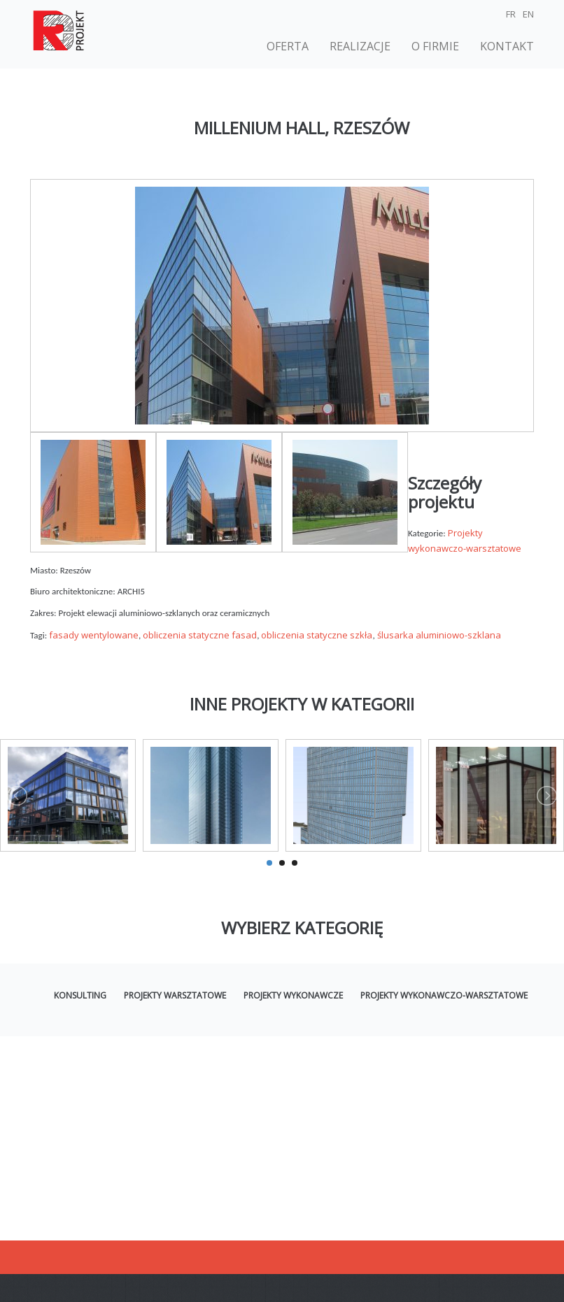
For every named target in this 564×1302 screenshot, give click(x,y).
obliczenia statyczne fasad (200, 635)
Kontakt (507, 46)
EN (528, 14)
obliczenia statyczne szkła (316, 635)
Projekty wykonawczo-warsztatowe (444, 995)
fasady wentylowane (94, 635)
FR (511, 14)
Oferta (288, 46)
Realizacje (360, 46)
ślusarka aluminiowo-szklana (439, 635)
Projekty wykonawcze (293, 995)
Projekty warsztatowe (175, 995)
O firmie (435, 46)
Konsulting (80, 995)
